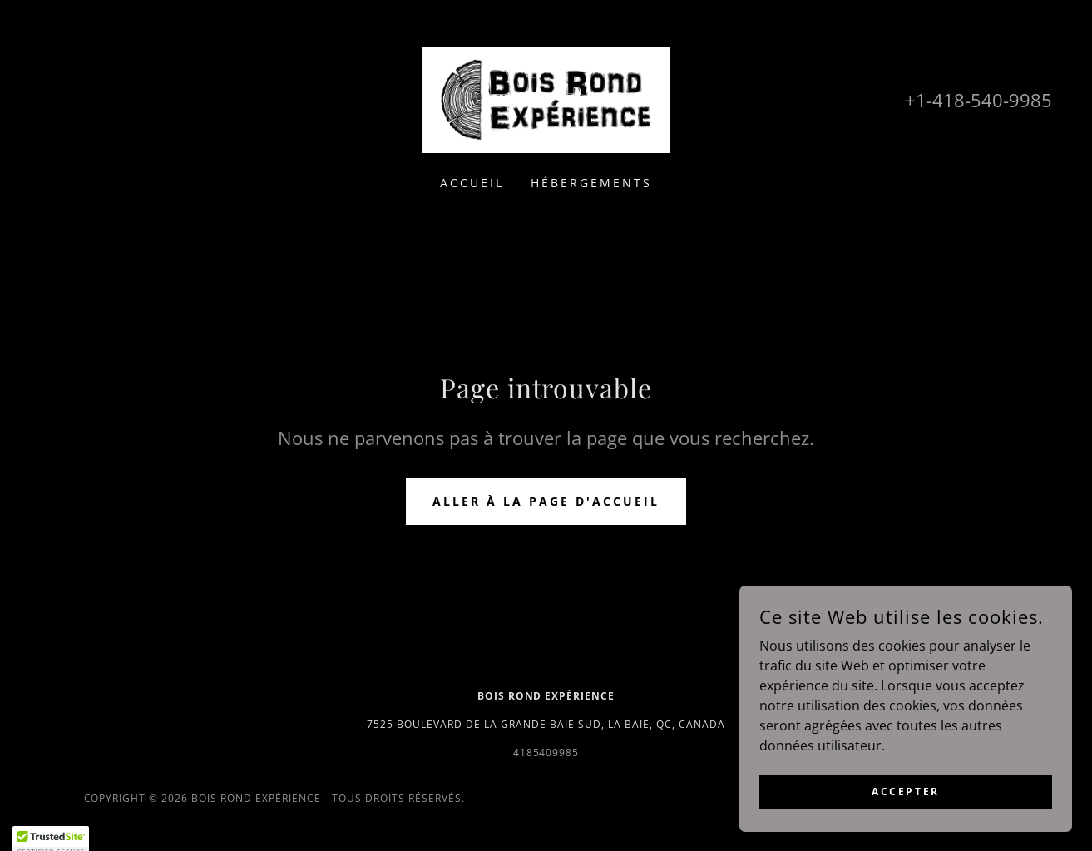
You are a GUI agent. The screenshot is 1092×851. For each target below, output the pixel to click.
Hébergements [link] (591, 182)
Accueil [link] (472, 182)
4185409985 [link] (546, 752)
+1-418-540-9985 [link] (978, 99)
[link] (546, 98)
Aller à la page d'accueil (546, 501)
